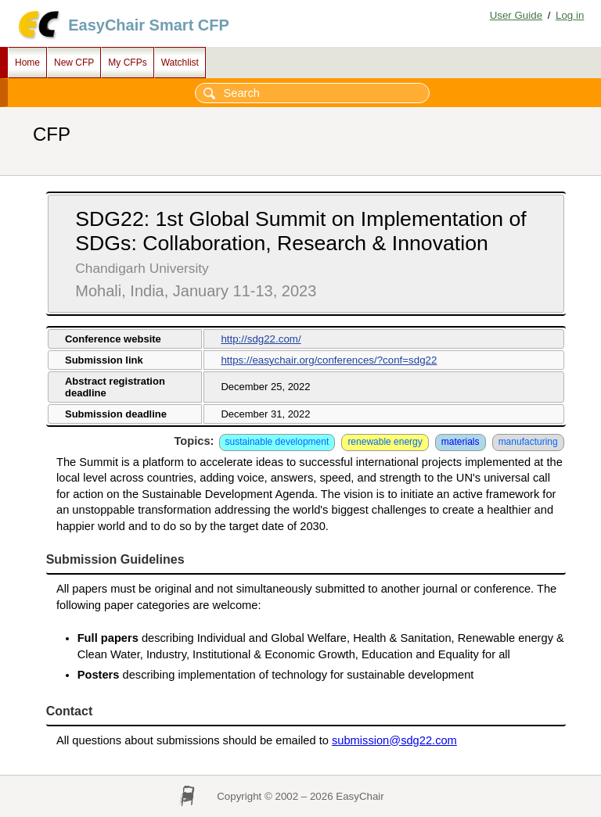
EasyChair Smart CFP (148, 25)
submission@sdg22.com (394, 740)
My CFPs (127, 62)
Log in (570, 15)
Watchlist (180, 62)
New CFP (74, 62)
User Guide (516, 15)
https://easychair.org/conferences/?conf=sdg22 (329, 360)
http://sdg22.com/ (260, 339)
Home (27, 62)
